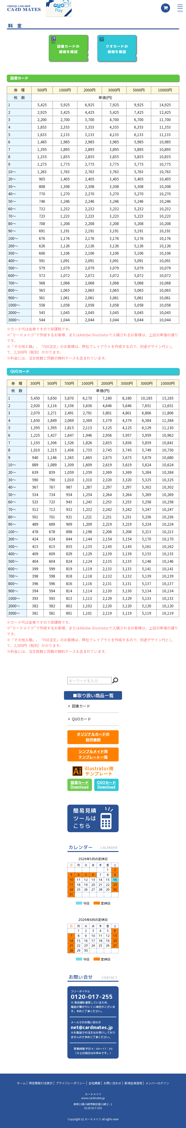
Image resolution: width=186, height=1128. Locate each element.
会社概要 (94, 1083)
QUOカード (81, 719)
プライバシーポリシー (70, 1083)
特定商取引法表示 (41, 1083)
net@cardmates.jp (92, 1027)
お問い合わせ (112, 1083)
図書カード (81, 706)
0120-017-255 (92, 997)
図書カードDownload (80, 784)
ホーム (21, 1083)
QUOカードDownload (106, 784)
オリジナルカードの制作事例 (93, 737)
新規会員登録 (133, 1083)
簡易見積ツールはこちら (93, 818)
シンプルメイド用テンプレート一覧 (93, 754)
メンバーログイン (157, 1083)
